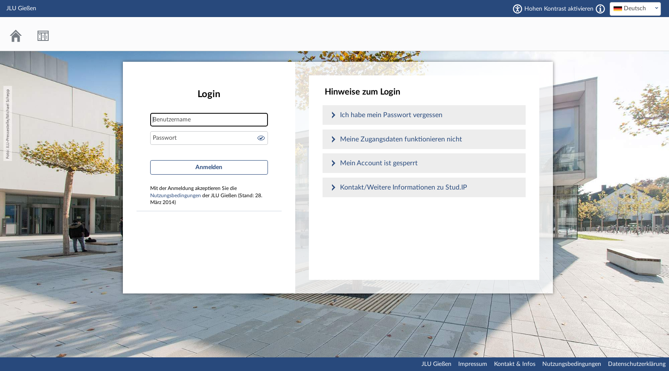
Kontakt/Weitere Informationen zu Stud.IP (403, 187)
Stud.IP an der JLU (628, 34)
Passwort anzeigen (261, 138)
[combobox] (635, 9)
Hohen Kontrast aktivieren (558, 9)
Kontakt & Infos (514, 364)
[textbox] (635, 8)
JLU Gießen (436, 364)
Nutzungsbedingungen (175, 195)
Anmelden (208, 167)
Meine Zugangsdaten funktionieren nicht (401, 139)
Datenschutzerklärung (637, 364)
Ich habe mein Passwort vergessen (391, 115)
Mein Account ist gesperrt (379, 163)
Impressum (472, 364)
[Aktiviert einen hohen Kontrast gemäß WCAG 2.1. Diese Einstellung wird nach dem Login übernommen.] (600, 9)
